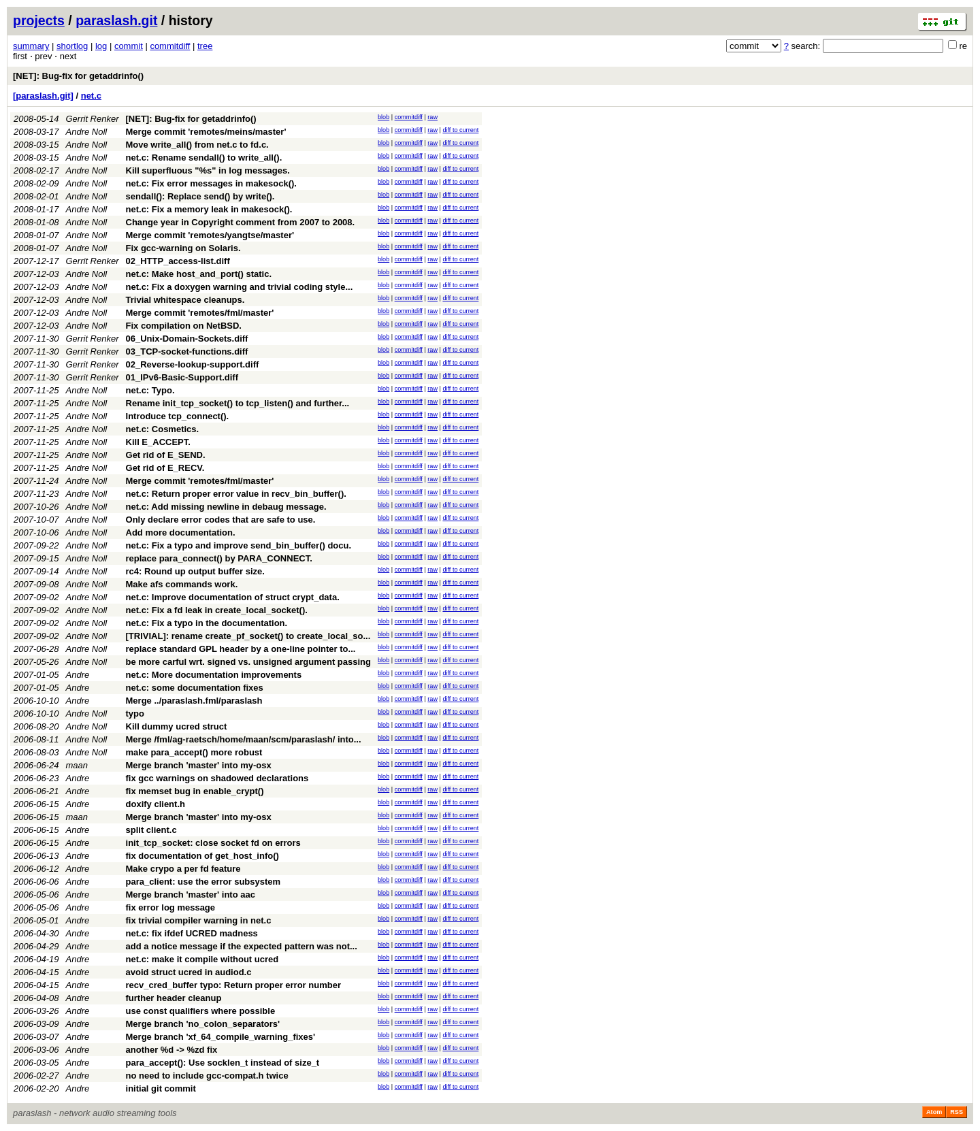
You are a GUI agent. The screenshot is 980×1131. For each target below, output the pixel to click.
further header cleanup (174, 998)
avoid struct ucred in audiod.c (189, 972)
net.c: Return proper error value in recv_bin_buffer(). (236, 494)
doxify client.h (155, 804)
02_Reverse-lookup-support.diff (192, 364)
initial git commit (161, 1088)
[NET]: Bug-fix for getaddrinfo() (78, 76)
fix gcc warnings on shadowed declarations (217, 778)
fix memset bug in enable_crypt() (195, 791)
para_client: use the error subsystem (203, 881)
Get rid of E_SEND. (166, 455)
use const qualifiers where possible (201, 1011)
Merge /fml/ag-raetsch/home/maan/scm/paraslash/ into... (243, 739)
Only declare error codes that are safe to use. (221, 519)
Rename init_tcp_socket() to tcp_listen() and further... (238, 403)
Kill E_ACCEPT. (158, 442)
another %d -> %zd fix (172, 1050)
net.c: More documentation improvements (214, 675)
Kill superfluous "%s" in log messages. (208, 170)
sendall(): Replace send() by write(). (200, 196)
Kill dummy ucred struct (176, 726)
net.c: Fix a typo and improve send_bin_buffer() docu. (239, 545)
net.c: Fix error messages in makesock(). (211, 183)
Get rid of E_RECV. (165, 468)
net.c (91, 96)
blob (383, 117)
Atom (934, 1112)
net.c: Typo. (150, 390)
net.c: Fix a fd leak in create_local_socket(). (217, 610)
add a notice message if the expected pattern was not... (241, 946)
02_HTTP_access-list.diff (178, 261)
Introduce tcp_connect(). (177, 416)
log (101, 46)
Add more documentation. (180, 532)
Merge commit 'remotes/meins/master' (206, 132)
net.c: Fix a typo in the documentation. (207, 623)
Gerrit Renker (92, 119)
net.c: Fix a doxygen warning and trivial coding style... (239, 287)
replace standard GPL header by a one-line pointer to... (241, 649)
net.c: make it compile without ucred (202, 959)
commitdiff (170, 46)
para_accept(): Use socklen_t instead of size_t (223, 1063)
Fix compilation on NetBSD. (184, 326)
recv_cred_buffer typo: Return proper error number (233, 985)
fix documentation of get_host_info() (202, 856)
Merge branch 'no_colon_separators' (203, 1024)
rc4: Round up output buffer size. (195, 571)
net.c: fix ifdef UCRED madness (192, 933)
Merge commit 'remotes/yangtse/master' (210, 235)
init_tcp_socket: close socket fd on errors (213, 843)
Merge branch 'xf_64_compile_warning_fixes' (221, 1037)
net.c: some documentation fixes (194, 688)
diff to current (460, 130)
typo (135, 713)
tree (204, 46)
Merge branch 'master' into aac (190, 894)
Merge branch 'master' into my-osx (199, 765)
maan (77, 765)
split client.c (151, 830)
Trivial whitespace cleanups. (185, 300)
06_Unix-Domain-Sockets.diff (187, 338)
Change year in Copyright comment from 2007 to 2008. (240, 222)
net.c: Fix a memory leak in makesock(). (209, 209)
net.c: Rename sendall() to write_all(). (204, 157)
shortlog (72, 46)
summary (31, 46)
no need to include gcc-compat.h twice (207, 1075)
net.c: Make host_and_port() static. (199, 274)
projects (39, 20)
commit (128, 46)
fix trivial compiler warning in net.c (199, 920)
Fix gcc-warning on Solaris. (183, 248)
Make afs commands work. (182, 584)
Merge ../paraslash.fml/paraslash (194, 700)
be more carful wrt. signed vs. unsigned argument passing (248, 662)
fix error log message (171, 907)
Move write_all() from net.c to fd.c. (197, 145)
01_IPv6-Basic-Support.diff (182, 377)
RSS (956, 1112)
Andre (78, 675)
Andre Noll (87, 132)
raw (432, 117)
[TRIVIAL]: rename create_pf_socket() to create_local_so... (248, 636)
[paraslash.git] (43, 96)
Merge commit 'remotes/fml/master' (200, 313)
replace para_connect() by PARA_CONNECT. (219, 558)
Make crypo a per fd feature (183, 869)
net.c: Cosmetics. (162, 429)
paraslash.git (116, 20)
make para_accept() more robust (194, 752)
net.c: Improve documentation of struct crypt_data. (233, 597)
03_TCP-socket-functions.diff (187, 351)
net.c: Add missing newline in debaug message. (226, 507)
